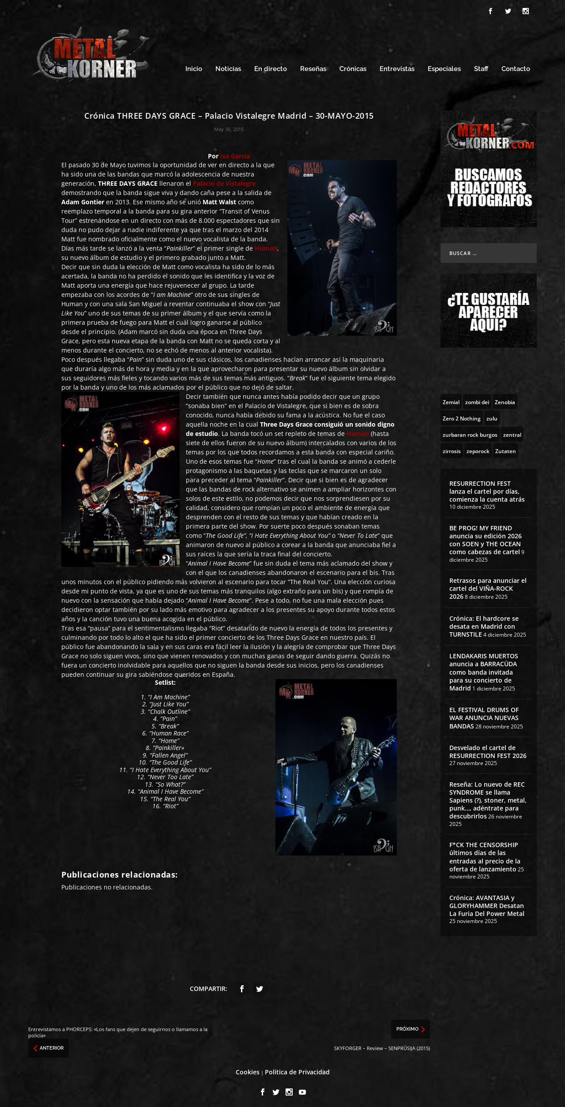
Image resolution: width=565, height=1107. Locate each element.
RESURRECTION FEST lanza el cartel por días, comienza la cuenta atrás (487, 487)
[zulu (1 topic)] (492, 413)
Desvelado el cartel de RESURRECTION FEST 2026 (488, 747)
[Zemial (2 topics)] (451, 397)
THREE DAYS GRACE (128, 179)
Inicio (193, 65)
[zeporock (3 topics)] (478, 446)
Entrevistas (397, 65)
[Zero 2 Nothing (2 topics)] (462, 413)
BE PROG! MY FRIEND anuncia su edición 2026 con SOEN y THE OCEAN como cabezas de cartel (485, 536)
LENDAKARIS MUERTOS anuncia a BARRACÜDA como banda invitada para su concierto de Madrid (483, 668)
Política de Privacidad (297, 1068)
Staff (481, 65)
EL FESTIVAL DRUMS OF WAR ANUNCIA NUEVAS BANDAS (484, 714)
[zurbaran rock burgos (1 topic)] (470, 429)
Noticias (228, 65)
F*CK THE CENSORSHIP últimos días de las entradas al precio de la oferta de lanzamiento (484, 853)
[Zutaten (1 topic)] (505, 446)
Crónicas (352, 65)
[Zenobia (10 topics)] (505, 397)
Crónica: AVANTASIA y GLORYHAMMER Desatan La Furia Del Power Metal (486, 901)
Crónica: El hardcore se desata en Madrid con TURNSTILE (484, 622)
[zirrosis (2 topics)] (452, 446)
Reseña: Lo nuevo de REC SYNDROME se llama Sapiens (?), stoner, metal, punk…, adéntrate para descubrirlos (488, 796)
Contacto (515, 65)
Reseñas (313, 65)
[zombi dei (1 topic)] (477, 397)
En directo (270, 65)
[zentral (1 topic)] (512, 429)
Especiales (444, 65)
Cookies (248, 1068)
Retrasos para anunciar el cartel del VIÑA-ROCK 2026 (488, 584)
